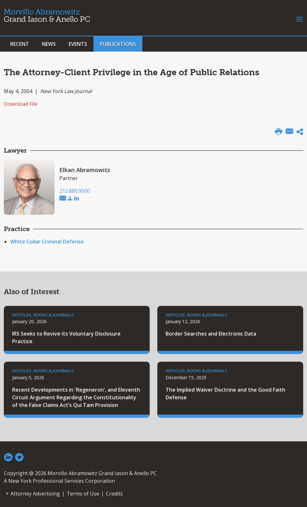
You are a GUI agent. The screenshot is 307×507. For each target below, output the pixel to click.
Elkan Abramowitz (84, 170)
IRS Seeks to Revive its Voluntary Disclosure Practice (66, 337)
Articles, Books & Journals (43, 315)
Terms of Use (83, 493)
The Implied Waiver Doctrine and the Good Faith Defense (225, 393)
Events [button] (78, 43)
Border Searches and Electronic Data (211, 333)
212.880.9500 (74, 190)
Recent (19, 43)
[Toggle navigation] (299, 18)
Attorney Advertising (35, 493)
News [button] (49, 43)
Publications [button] (118, 43)
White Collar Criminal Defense (47, 241)
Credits (114, 493)
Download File (20, 103)
